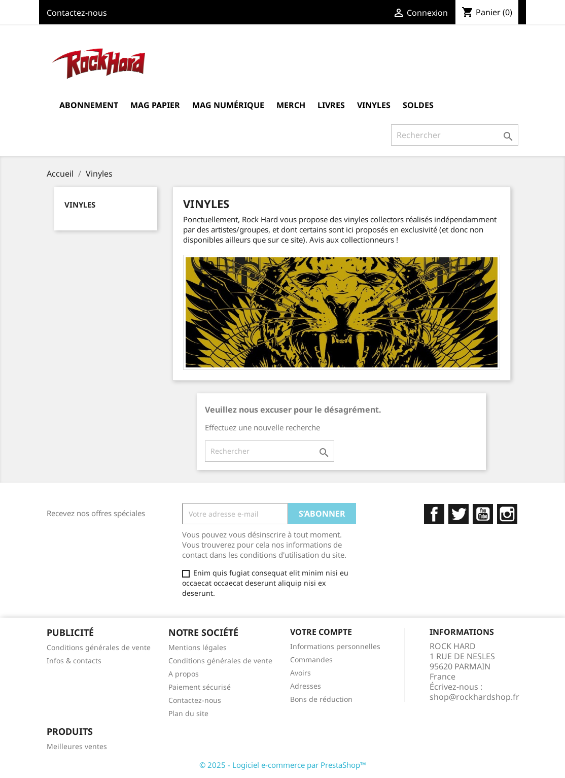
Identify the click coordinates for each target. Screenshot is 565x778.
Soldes (418, 105)
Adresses (305, 686)
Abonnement (88, 105)
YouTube (483, 514)
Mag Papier (155, 105)
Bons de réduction (321, 699)
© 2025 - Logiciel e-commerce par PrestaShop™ (282, 765)
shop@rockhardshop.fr (474, 696)
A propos (183, 674)
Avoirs (300, 673)
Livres (331, 105)
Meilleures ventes (77, 746)
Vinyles (374, 105)
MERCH (290, 105)
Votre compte (321, 631)
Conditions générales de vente (99, 647)
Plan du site (188, 713)
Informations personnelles (335, 646)
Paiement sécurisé (199, 687)
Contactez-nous (77, 12)
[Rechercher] (454, 135)
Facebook (434, 514)
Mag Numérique (228, 105)
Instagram (507, 514)
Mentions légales (197, 647)
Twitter (458, 514)
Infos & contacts (74, 660)
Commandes (311, 659)
